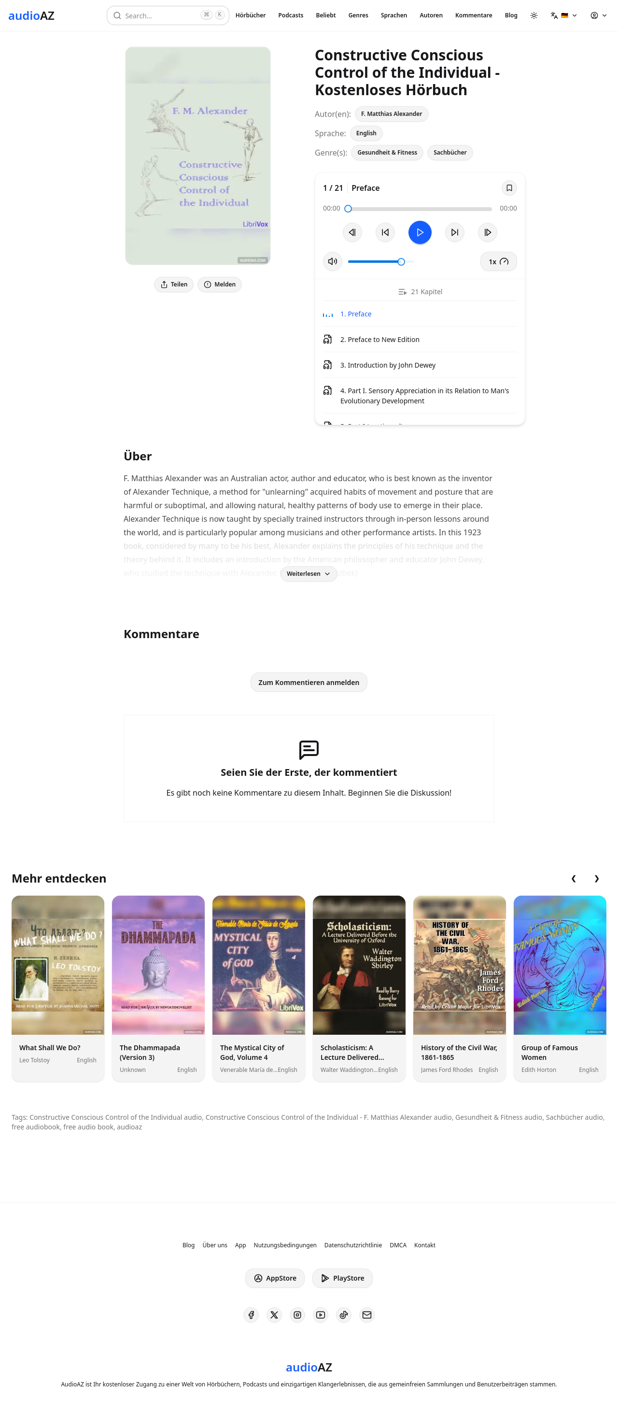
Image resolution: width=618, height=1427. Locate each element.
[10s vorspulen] (454, 232)
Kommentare (473, 15)
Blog (511, 15)
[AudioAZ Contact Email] (367, 1315)
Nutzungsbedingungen (285, 1245)
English (366, 133)
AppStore (274, 1278)
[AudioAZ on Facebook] (251, 1315)
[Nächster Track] (487, 232)
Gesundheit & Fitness (387, 152)
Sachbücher (450, 152)
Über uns (215, 1245)
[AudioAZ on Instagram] (297, 1315)
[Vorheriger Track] (352, 232)
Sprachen (394, 15)
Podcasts (290, 15)
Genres (358, 15)
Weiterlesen (309, 574)
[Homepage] (31, 15)
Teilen (173, 284)
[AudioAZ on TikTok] (343, 1315)
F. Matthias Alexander (391, 114)
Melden (220, 284)
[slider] (348, 209)
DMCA (398, 1245)
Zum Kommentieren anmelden (309, 682)
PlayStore (342, 1278)
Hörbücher (251, 15)
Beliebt (326, 15)
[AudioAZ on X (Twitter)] (274, 1315)
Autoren (431, 15)
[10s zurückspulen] (385, 232)
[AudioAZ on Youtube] (320, 1315)
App (240, 1245)
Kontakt (424, 1245)
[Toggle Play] (420, 232)
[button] (564, 15)
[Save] (509, 188)
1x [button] (499, 261)
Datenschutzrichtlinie (353, 1245)
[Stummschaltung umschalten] (332, 261)
